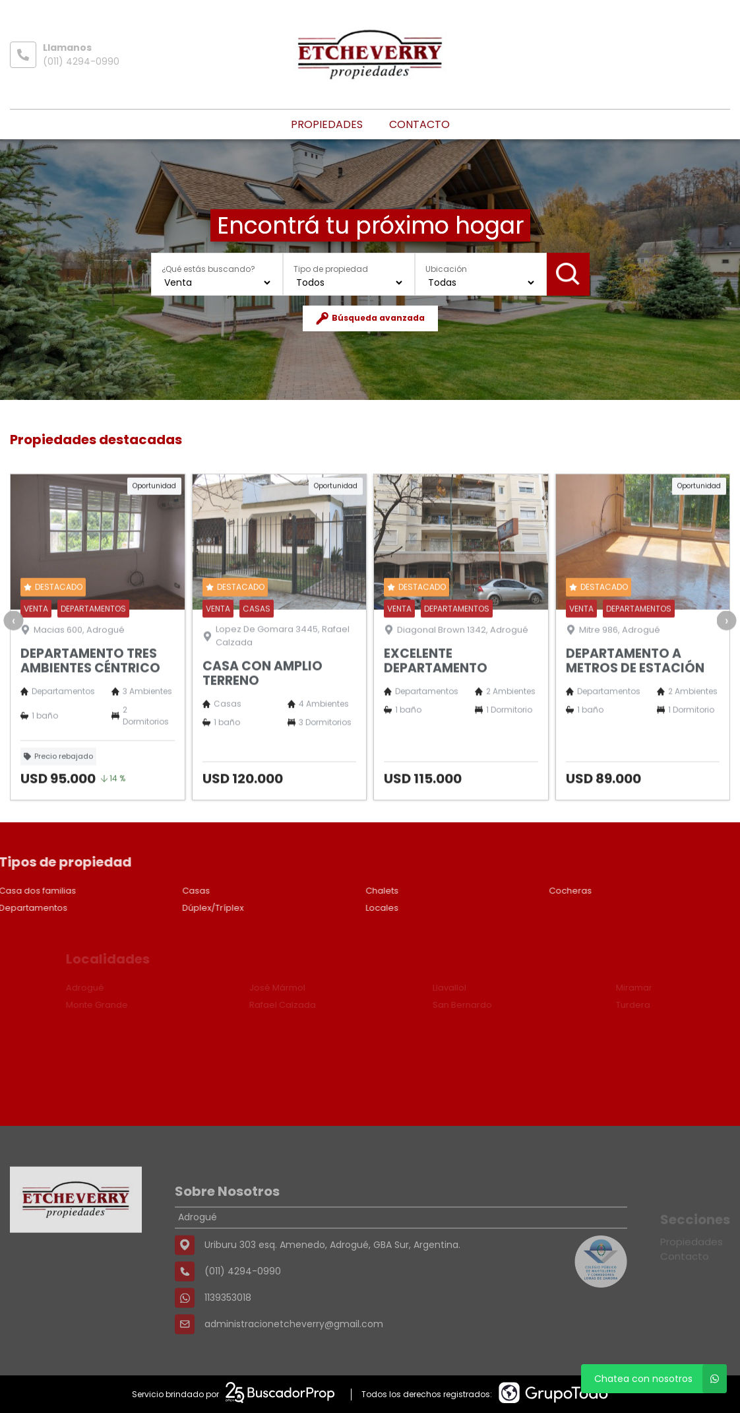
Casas (165, 890)
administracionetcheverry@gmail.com (293, 1360)
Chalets (351, 890)
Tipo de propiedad (330, 269)
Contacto (419, 124)
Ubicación (446, 269)
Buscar (567, 274)
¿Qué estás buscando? (208, 269)
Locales (351, 908)
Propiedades (327, 124)
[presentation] (13, 651)
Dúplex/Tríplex (182, 908)
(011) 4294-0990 (81, 61)
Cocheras (539, 890)
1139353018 (227, 1334)
